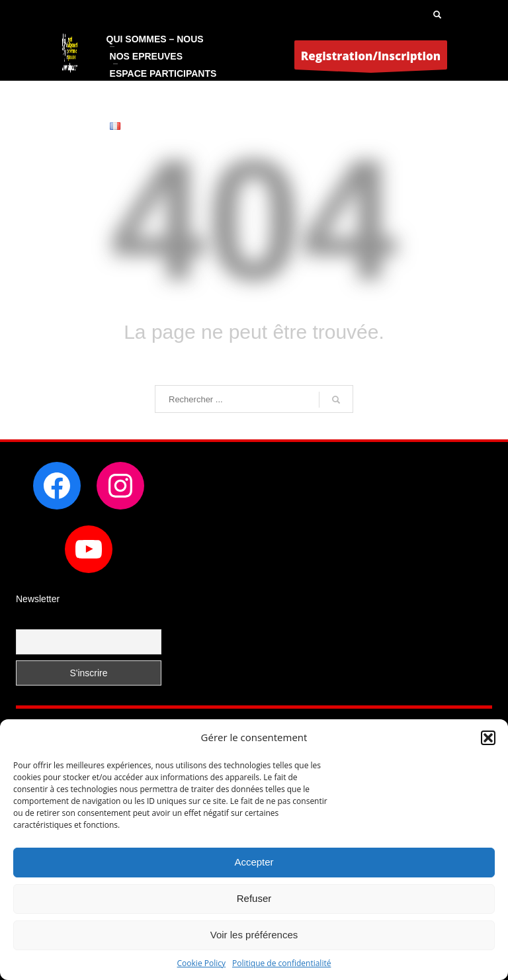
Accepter (253, 862)
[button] (488, 737)
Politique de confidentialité (281, 963)
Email (28, 621)
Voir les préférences (254, 934)
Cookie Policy (201, 963)
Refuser (254, 898)
